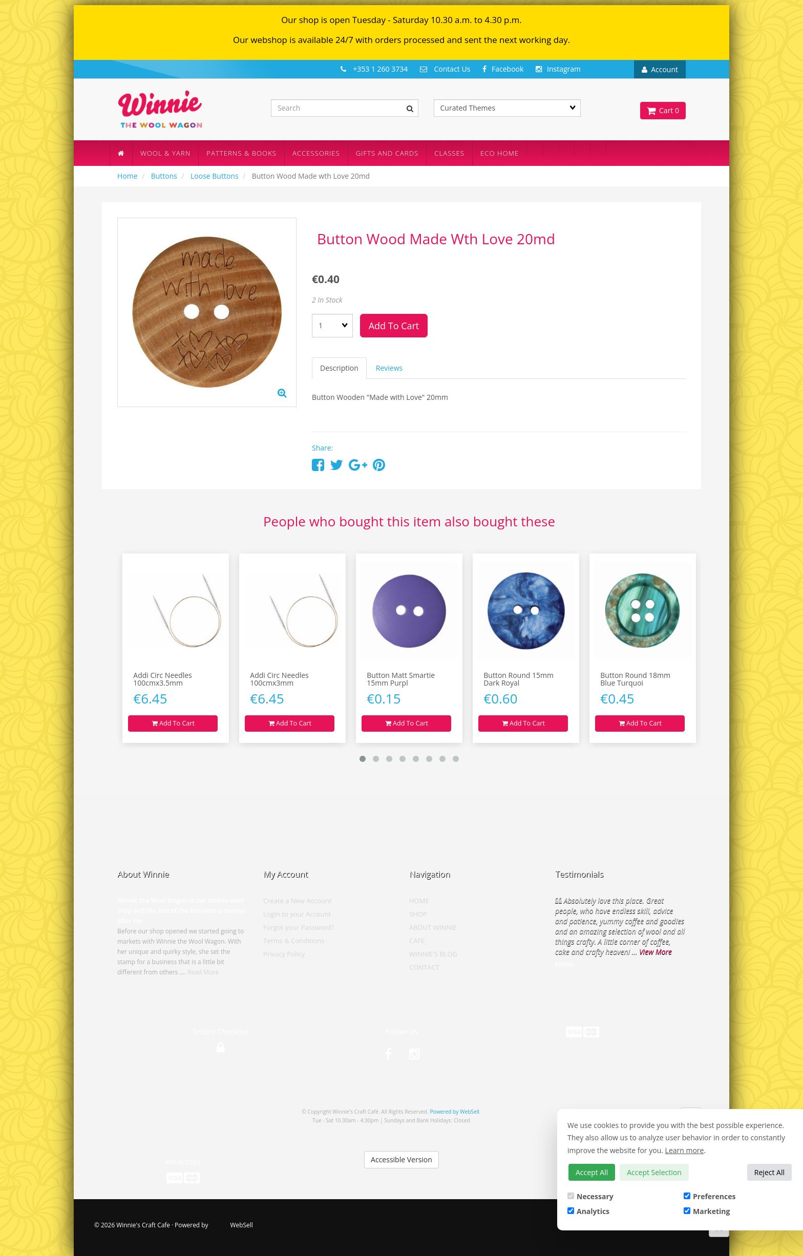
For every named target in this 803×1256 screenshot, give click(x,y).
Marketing (707, 1211)
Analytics (588, 1211)
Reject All (769, 1172)
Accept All (592, 1172)
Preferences (709, 1196)
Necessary (590, 1196)
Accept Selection (654, 1172)
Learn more (684, 1150)
